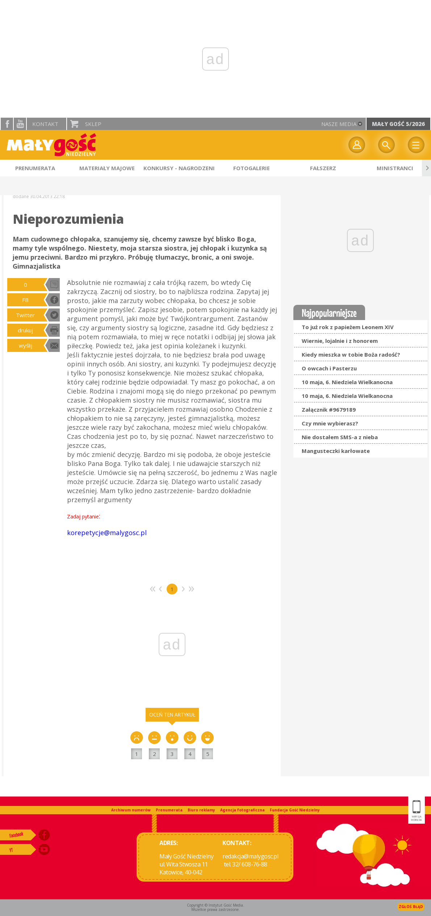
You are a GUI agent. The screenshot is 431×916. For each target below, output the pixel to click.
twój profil (356, 144)
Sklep (93, 123)
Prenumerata (169, 809)
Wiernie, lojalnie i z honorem (340, 340)
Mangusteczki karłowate (336, 451)
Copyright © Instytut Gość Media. (215, 905)
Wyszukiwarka (386, 144)
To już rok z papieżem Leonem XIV (348, 327)
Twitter (25, 315)
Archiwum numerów (131, 809)
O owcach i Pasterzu (329, 368)
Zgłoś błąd (411, 906)
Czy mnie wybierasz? (330, 423)
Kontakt (45, 123)
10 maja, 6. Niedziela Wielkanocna (347, 382)
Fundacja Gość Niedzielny (295, 809)
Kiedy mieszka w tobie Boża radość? (351, 354)
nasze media (338, 123)
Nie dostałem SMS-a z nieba (340, 437)
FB (25, 299)
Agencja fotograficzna (242, 809)
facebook (7, 124)
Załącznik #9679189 (329, 409)
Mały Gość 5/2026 (398, 123)
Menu (416, 144)
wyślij (25, 345)
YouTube (20, 124)
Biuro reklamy (201, 809)
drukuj (25, 330)
